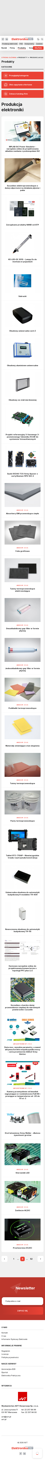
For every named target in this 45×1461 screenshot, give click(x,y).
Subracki (22, 296)
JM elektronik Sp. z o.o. (22, 1044)
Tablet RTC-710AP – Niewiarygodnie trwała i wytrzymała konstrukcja (22, 856)
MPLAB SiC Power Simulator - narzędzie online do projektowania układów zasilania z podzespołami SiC (22, 149)
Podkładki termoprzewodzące (22, 708)
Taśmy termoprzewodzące (22, 783)
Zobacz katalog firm (15, 93)
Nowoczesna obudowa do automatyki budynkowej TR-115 (22, 930)
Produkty (22, 48)
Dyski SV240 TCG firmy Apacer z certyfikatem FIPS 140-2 (22, 475)
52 (31, 1259)
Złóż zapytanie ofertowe (17, 84)
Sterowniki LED (23, 1173)
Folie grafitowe (22, 551)
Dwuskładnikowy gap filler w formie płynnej (22, 629)
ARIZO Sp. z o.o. (22, 510)
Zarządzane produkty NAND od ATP (22, 225)
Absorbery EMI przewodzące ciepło (22, 513)
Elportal (4, 1372)
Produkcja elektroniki (9, 44)
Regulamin (5, 1351)
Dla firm (38, 48)
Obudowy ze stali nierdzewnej (22, 400)
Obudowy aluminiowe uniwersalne (22, 365)
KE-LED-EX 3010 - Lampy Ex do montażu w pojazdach (22, 260)
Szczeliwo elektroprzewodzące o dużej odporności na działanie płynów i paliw (22, 188)
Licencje (5, 1354)
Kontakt (4, 1333)
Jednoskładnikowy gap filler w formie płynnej (22, 669)
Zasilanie (39, 44)
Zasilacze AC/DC (22, 1210)
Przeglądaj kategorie (16, 75)
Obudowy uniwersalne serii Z (22, 331)
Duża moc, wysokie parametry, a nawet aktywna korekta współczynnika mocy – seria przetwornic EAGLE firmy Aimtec (22, 1050)
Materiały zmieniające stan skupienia (22, 746)
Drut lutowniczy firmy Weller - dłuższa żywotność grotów (22, 1134)
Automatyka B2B (8, 1369)
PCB (21, 44)
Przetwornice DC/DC (22, 1248)
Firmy (12, 48)
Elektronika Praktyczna (10, 1375)
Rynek (4, 48)
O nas (3, 1336)
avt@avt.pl (6, 1417)
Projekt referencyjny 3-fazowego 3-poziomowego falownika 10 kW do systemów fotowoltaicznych (22, 437)
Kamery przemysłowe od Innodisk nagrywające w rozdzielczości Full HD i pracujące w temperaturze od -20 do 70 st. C (22, 1095)
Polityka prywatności (10, 1357)
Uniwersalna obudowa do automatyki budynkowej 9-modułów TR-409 (23, 893)
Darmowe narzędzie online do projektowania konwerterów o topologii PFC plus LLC (23, 968)
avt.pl (3, 1419)
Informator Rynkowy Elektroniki (14, 1339)
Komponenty (29, 44)
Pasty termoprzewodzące (22, 821)
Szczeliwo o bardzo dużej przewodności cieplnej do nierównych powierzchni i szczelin (22, 1007)
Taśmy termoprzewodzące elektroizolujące (22, 590)
